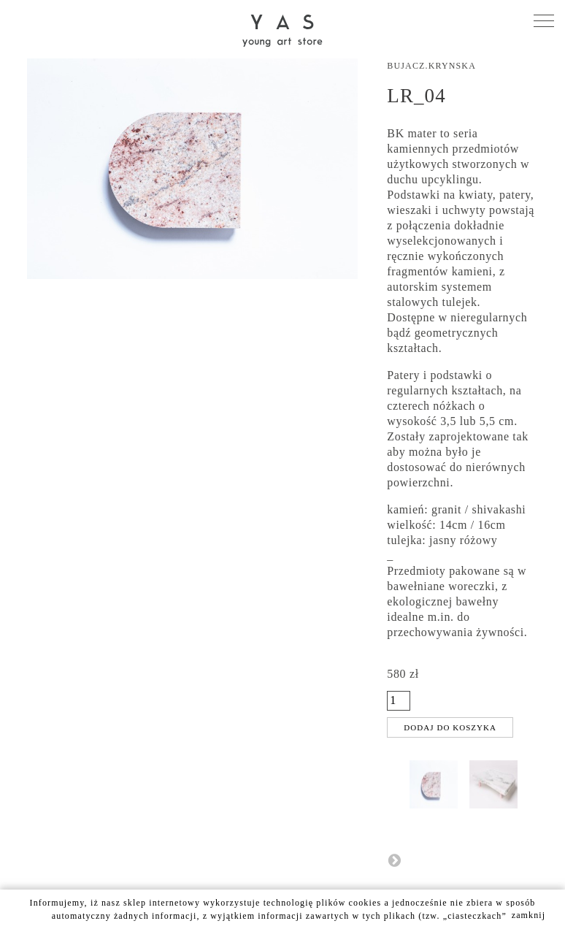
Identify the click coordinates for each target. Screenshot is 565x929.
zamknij (529, 915)
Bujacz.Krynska (431, 66)
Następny (394, 859)
